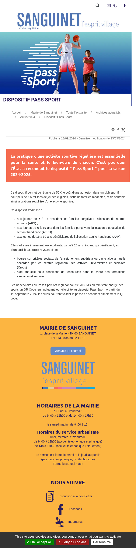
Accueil (16, 112)
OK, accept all (39, 542)
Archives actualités (108, 112)
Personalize (102, 542)
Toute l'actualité (76, 112)
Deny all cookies (72, 542)
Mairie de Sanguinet (44, 112)
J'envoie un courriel (68, 351)
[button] (5, 4)
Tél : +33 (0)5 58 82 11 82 (68, 338)
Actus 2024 (27, 117)
